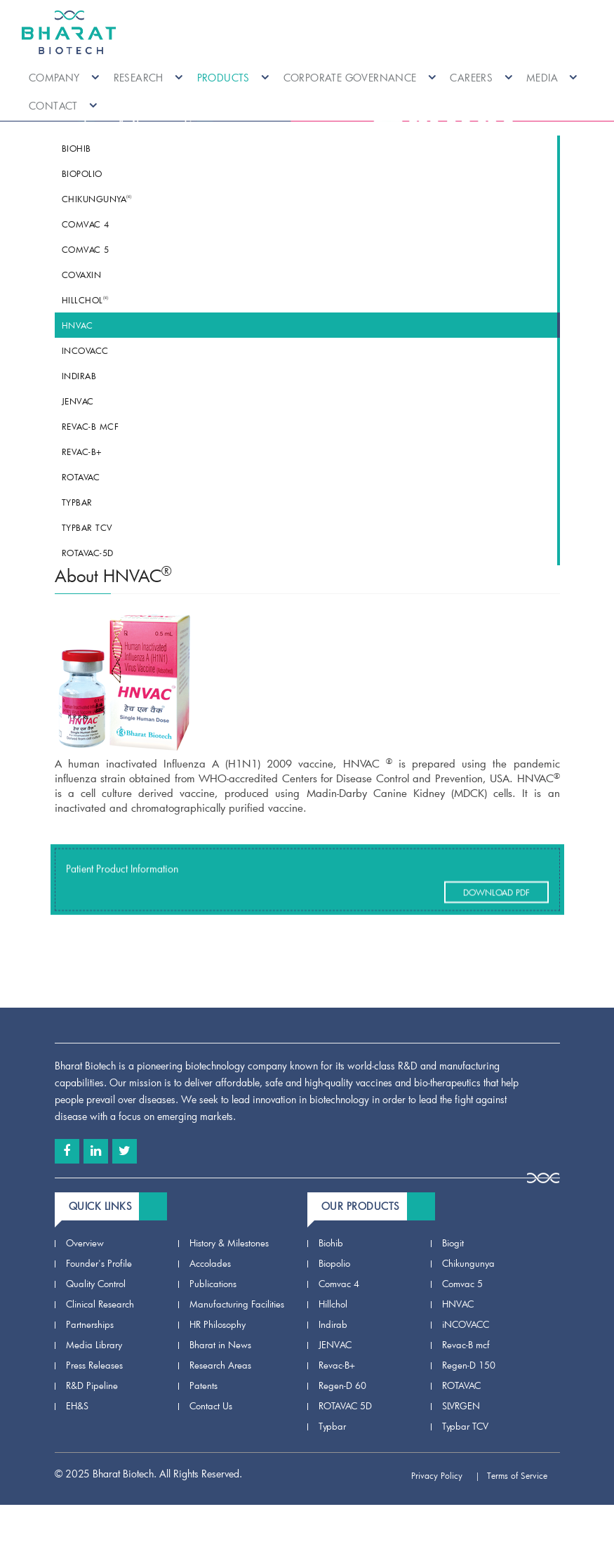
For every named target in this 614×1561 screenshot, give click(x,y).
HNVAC (77, 325)
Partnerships (90, 1324)
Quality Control (96, 1283)
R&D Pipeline (92, 1385)
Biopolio (82, 173)
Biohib (76, 148)
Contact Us (210, 1405)
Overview (85, 1243)
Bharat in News (220, 1344)
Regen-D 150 (468, 1365)
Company (64, 77)
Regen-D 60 (342, 1385)
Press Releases (94, 1365)
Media (552, 77)
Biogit (453, 1243)
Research (148, 77)
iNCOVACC (85, 350)
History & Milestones (229, 1243)
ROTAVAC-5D (88, 552)
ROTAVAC (81, 476)
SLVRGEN (461, 1405)
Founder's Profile (99, 1263)
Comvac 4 (85, 224)
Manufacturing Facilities (236, 1304)
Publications (212, 1283)
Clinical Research (100, 1304)
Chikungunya (97, 198)
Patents (203, 1385)
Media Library (94, 1344)
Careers (481, 77)
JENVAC (78, 401)
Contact (63, 105)
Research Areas (220, 1365)
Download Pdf (496, 907)
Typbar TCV (87, 527)
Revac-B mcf (90, 426)
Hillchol (85, 300)
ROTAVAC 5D (345, 1405)
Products (233, 77)
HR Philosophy (217, 1324)
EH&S (77, 1405)
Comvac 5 (85, 249)
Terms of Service (523, 1475)
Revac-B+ (82, 451)
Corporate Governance (359, 77)
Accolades (210, 1263)
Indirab (79, 375)
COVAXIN (82, 274)
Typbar (77, 502)
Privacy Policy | (445, 1475)
